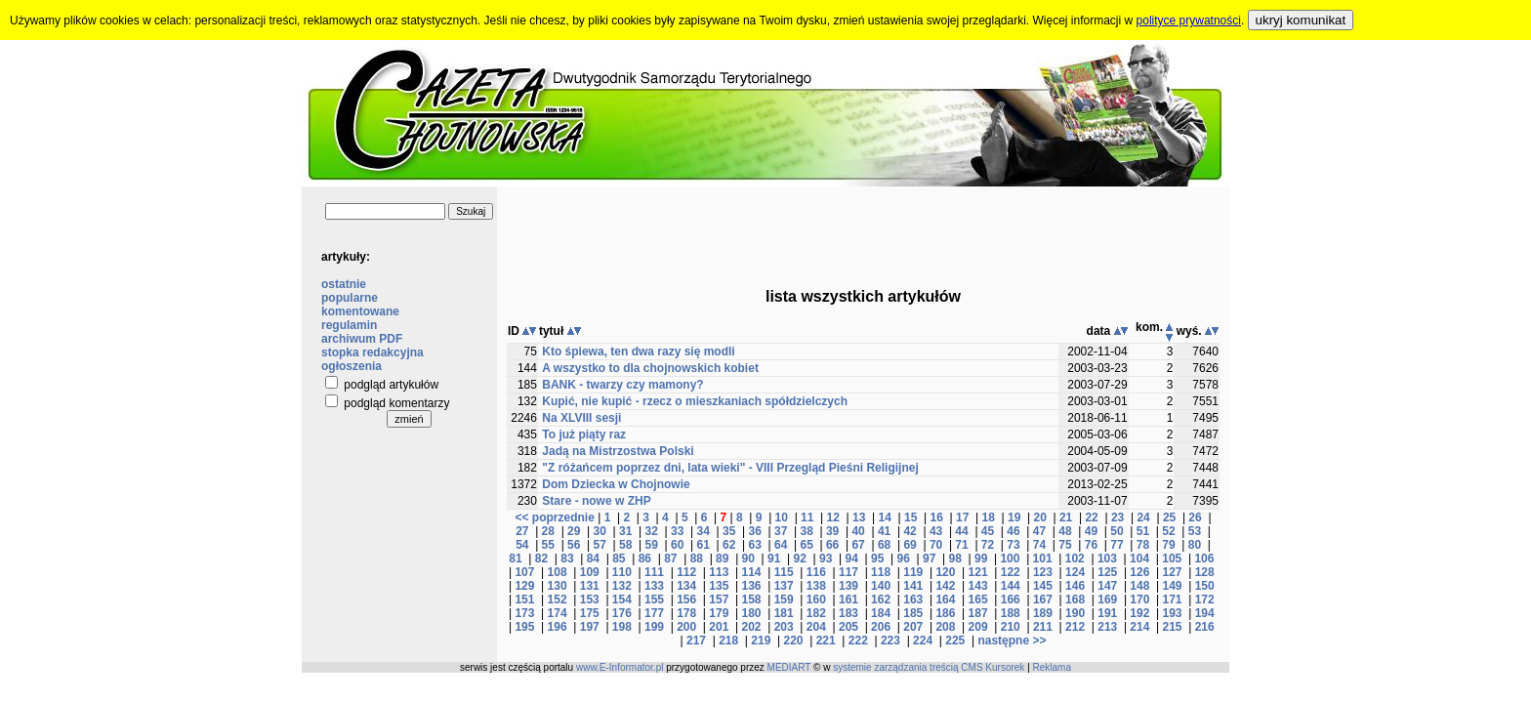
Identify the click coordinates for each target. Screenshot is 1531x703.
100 (1009, 558)
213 (1107, 627)
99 (980, 558)
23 (1117, 517)
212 (1075, 627)
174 (557, 613)
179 (718, 613)
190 (1075, 613)
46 (1013, 531)
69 (909, 545)
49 (1091, 531)
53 (1194, 531)
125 (1107, 572)
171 (1172, 599)
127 (1172, 572)
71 (961, 545)
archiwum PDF (361, 339)
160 (816, 599)
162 (880, 599)
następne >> (1011, 640)
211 (1043, 627)
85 (618, 558)
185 (913, 613)
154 (622, 599)
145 (1043, 586)
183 (848, 613)
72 (987, 545)
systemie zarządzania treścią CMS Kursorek (928, 667)
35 (729, 531)
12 (833, 517)
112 (686, 572)
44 (961, 531)
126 (1139, 572)
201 (718, 627)
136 (751, 586)
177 (654, 613)
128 (1205, 572)
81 (515, 558)
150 (1205, 586)
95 (877, 558)
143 (978, 586)
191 (1107, 613)
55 (548, 545)
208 (945, 627)
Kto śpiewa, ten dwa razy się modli (638, 351)
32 (651, 531)
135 (718, 586)
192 (1139, 613)
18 (987, 517)
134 (686, 586)
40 (857, 531)
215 (1172, 627)
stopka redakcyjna (372, 352)
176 (622, 613)
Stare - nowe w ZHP (596, 501)
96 (903, 558)
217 (696, 640)
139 (848, 586)
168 (1075, 599)
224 (922, 640)
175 (590, 613)
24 (1143, 517)
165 (978, 599)
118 (880, 572)
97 (929, 558)
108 (557, 572)
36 (754, 531)
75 (1064, 545)
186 (945, 613)
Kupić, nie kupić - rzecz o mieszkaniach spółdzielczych (695, 401)
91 (773, 558)
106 (1204, 558)
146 (1075, 586)
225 (955, 640)
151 (524, 599)
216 (1205, 627)
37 (780, 531)
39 (832, 531)
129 (524, 586)
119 (913, 572)
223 (890, 640)
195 (524, 627)
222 (858, 640)
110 (622, 572)
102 (1075, 558)
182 (816, 613)
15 (910, 517)
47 (1039, 531)
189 (1043, 613)
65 (806, 545)
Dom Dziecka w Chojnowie (615, 484)
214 (1139, 627)
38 (806, 531)
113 (718, 572)
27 (522, 531)
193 (1172, 613)
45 (987, 531)
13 (858, 517)
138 (816, 586)
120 (945, 572)
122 (1010, 572)
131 (590, 586)
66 (832, 545)
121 (978, 572)
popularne (349, 298)
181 (784, 613)
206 (880, 627)
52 (1168, 531)
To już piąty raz (584, 434)
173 (524, 613)
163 (913, 599)
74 (1039, 545)
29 (573, 531)
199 (654, 627)
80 (1194, 545)
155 (654, 599)
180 (751, 613)
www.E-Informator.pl (619, 667)
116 (816, 572)
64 (780, 545)
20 (1039, 517)
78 (1143, 545)
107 (524, 572)
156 (686, 599)
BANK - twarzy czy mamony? (622, 385)
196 (557, 627)
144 (1010, 586)
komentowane (360, 311)
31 (625, 531)
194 (1205, 613)
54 (522, 545)
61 (703, 545)
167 (1043, 599)
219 (760, 640)
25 (1169, 517)
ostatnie (343, 284)
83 (566, 558)
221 (826, 640)
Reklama (1052, 667)
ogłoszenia (351, 366)
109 (590, 572)
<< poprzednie (554, 517)
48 (1064, 531)
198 (622, 627)
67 (857, 545)
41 (884, 531)
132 (622, 586)
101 (1043, 558)
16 (937, 517)
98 (954, 558)
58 (625, 545)
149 (1172, 586)
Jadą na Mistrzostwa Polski (617, 451)
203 (784, 627)
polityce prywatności (1189, 20)
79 (1168, 545)
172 (1205, 599)
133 (654, 586)
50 (1116, 531)
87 (670, 558)
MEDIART (789, 667)
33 (677, 531)
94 (852, 558)
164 (945, 599)
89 (722, 558)
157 (718, 599)
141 (913, 586)
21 (1065, 517)
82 (541, 558)
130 (557, 586)
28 (548, 531)
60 (677, 545)
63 (754, 545)
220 (793, 640)
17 (962, 517)
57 (600, 545)
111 (654, 572)
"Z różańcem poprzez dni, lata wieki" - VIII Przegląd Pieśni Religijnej (730, 468)
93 (825, 558)
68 (884, 545)
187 (978, 613)
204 (816, 627)
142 (945, 586)
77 (1116, 545)
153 (590, 599)
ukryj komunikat (1301, 20)
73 (1013, 545)
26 (1194, 517)
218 (728, 640)
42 (909, 531)
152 (557, 599)
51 (1143, 531)
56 (573, 545)
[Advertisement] (863, 230)
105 (1171, 558)
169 (1107, 599)
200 (686, 627)
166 (1010, 599)
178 (686, 613)
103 (1107, 558)
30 (600, 531)
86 (645, 558)
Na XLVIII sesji (581, 418)
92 (800, 558)
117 (848, 572)
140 (880, 586)
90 (748, 558)
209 (978, 627)
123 (1043, 572)
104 (1139, 558)
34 (703, 531)
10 (781, 517)
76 (1091, 545)
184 (880, 613)
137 (784, 586)
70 (936, 545)
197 (590, 627)
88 (696, 558)
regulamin (349, 325)
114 (751, 572)
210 (1010, 627)
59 (651, 545)
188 (1010, 613)
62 (729, 545)
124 (1075, 572)
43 (936, 531)
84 (593, 558)
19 (1014, 517)
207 (913, 627)
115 (784, 572)
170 (1139, 599)
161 (848, 599)
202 (751, 627)
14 (885, 517)
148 (1139, 586)
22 (1091, 517)
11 (807, 517)
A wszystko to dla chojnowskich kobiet (650, 368)
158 (751, 599)
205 (848, 627)
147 (1107, 586)
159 (784, 599)
